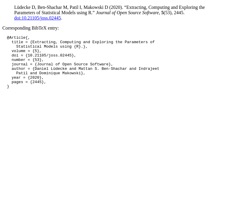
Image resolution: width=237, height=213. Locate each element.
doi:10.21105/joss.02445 (37, 17)
